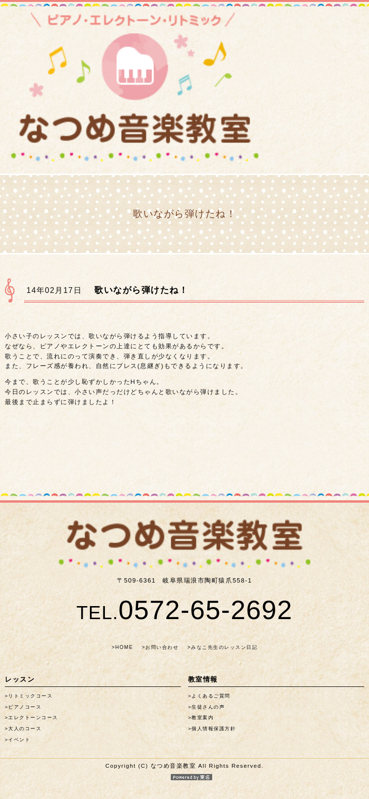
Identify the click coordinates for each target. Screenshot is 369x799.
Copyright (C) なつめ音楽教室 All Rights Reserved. (184, 771)
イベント (19, 739)
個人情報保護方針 (213, 728)
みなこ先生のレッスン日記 (224, 647)
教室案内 (202, 717)
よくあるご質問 (210, 695)
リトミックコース (30, 695)
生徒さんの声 (208, 707)
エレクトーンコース (33, 717)
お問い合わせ (161, 647)
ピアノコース (24, 707)
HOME (124, 647)
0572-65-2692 (184, 610)
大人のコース (24, 728)
